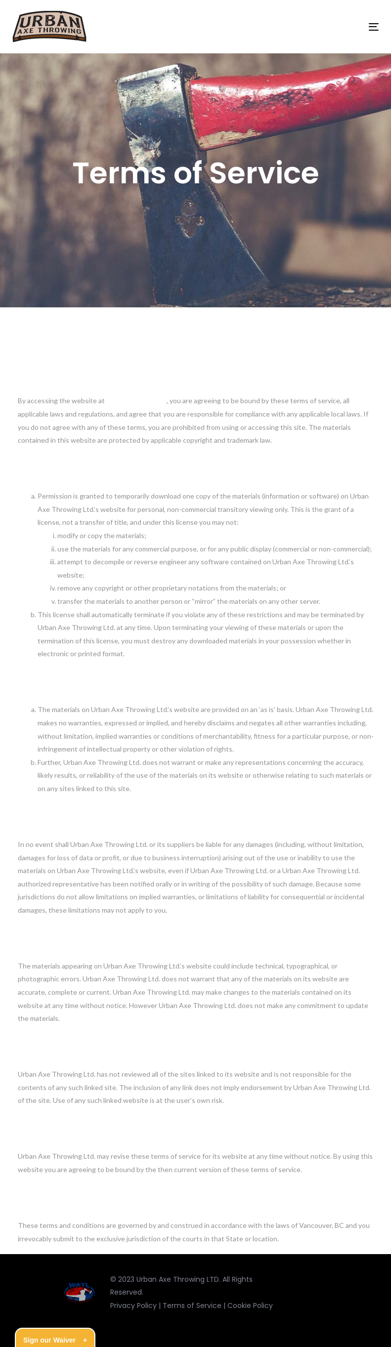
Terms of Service (192, 1305)
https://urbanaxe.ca (136, 400)
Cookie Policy (250, 1305)
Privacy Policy (133, 1305)
